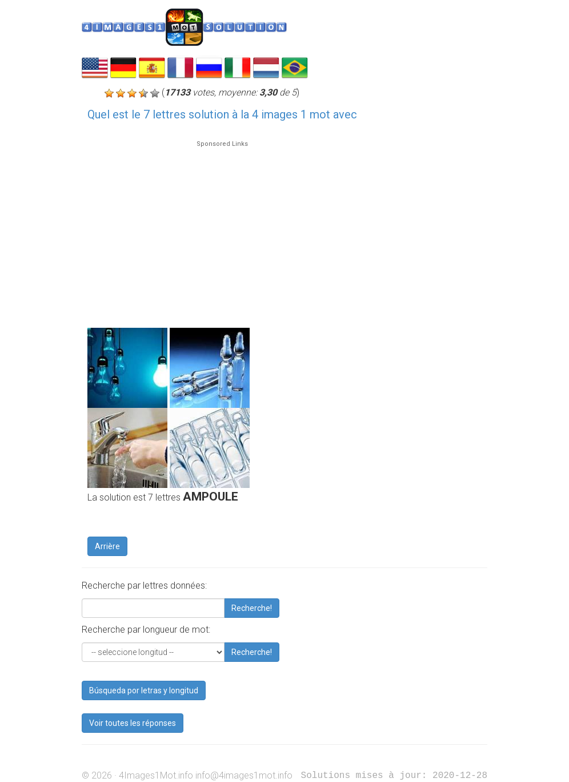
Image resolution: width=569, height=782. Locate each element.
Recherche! (251, 608)
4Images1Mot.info (156, 775)
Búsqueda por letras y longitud (143, 690)
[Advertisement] (222, 229)
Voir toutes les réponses (132, 723)
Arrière (107, 546)
